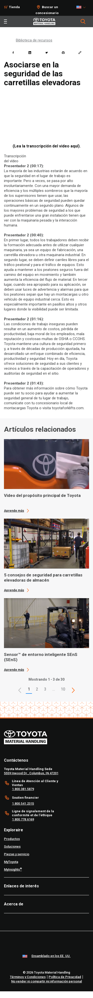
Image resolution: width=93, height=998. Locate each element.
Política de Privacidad (65, 977)
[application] (46, 476)
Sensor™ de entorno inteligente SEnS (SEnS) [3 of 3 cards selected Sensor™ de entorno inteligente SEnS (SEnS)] (40, 657)
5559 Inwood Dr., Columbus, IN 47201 (31, 773)
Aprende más (14, 510)
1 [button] (29, 689)
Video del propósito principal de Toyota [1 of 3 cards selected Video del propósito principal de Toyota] (42, 495)
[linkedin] (29, 52)
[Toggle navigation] (5, 21)
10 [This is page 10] (63, 689)
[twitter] (46, 52)
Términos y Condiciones (28, 977)
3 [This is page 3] (45, 689)
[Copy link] (80, 52)
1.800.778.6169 (23, 819)
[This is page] (73, 690)
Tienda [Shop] (14, 7)
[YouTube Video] (46, 115)
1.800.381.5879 (23, 789)
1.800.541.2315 (23, 803)
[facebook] (13, 52)
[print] (63, 52)
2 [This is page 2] (37, 689)
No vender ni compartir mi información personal (46, 981)
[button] (20, 690)
